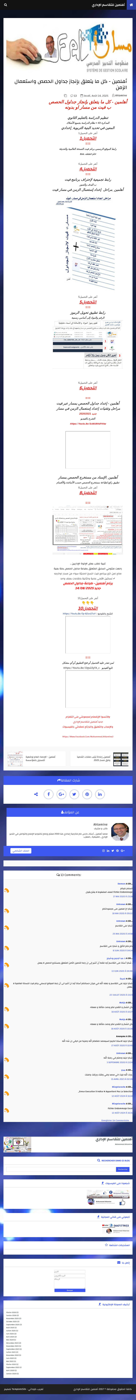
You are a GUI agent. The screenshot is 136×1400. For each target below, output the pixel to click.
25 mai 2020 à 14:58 (123, 939)
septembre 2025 (12, 1330)
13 (74, 103)
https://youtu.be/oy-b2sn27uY (79, 621)
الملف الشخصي (20, 857)
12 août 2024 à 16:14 (122, 1102)
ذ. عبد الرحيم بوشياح (116, 964)
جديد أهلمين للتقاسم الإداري (88, 729)
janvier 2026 (11, 1321)
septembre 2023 (12, 1354)
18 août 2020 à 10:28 (122, 1034)
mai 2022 (10, 1367)
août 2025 (10, 1333)
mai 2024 (10, 1345)
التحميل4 (87, 176)
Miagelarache (119, 1093)
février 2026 (11, 1318)
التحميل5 (87, 309)
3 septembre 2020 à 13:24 (120, 1068)
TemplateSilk (19, 1395)
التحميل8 (87, 500)
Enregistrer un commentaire (115, 1126)
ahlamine (121, 102)
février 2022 (11, 1370)
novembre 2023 (12, 1351)
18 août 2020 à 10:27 (122, 1017)
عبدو (123, 1076)
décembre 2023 (12, 1348)
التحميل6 (87, 395)
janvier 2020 (11, 1379)
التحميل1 (88, 146)
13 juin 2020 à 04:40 (122, 977)
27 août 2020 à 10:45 (122, 1051)
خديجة (123, 984)
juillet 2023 (11, 1358)
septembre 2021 (12, 1373)
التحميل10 (88, 616)
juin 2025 (10, 1339)
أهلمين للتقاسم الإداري (107, 5)
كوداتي (32, 1395)
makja (122, 1008)
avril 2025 (10, 1342)
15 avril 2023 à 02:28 (122, 1085)
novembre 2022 (12, 1361)
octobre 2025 (11, 1327)
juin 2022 (10, 1364)
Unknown (121, 910)
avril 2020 (10, 1376)
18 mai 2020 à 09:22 (122, 919)
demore (122, 889)
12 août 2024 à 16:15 (122, 1119)
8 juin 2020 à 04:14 (123, 956)
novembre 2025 (12, 1324)
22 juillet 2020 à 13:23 (121, 1001)
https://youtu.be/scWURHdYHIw (88, 431)
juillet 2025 (11, 1336)
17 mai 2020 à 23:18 (123, 902)
